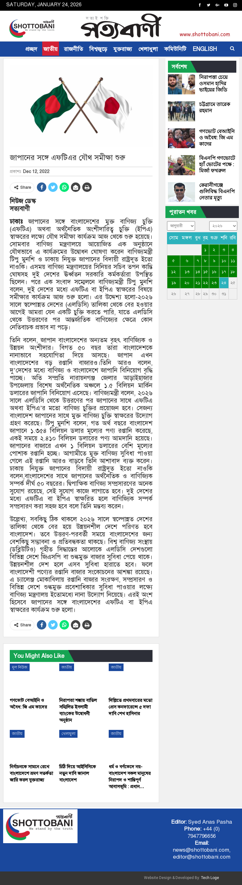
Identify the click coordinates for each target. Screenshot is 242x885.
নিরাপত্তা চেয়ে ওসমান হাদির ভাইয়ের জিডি (213, 83)
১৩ (187, 271)
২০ (186, 282)
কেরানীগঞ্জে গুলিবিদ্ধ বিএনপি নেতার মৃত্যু (217, 191)
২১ (197, 282)
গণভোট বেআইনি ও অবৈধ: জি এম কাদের (217, 137)
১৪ (197, 271)
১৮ (232, 271)
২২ (205, 282)
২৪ (223, 282)
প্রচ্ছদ (31, 49)
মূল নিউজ (19, 667)
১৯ (173, 282)
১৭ (224, 271)
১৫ (205, 271)
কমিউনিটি (175, 49)
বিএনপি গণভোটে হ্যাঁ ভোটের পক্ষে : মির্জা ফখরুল (217, 164)
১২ (173, 271)
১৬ (214, 271)
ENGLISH (205, 49)
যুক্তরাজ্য (122, 49)
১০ (224, 260)
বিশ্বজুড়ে (98, 49)
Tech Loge (210, 878)
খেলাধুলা (148, 49)
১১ (233, 260)
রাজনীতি (73, 49)
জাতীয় (50, 49)
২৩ (213, 282)
